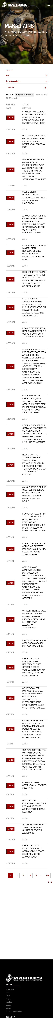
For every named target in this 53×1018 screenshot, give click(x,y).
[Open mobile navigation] (49, 4)
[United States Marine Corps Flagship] (14, 4)
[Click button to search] (45, 88)
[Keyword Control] (26, 87)
